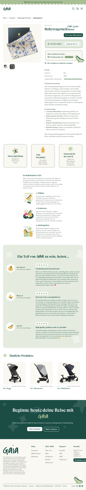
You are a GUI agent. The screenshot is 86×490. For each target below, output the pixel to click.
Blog (46, 453)
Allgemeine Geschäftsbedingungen (44, 486)
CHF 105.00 (69, 57)
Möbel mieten (36, 453)
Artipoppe (48, 25)
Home (5, 18)
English (73, 486)
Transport (12, 18)
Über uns (48, 450)
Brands (47, 459)
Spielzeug (34, 456)
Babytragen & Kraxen (24, 18)
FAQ (60, 453)
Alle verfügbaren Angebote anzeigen (58, 63)
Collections (49, 462)
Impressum (63, 459)
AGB (61, 456)
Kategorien (49, 456)
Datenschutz (58, 486)
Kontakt (62, 450)
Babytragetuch (37, 18)
